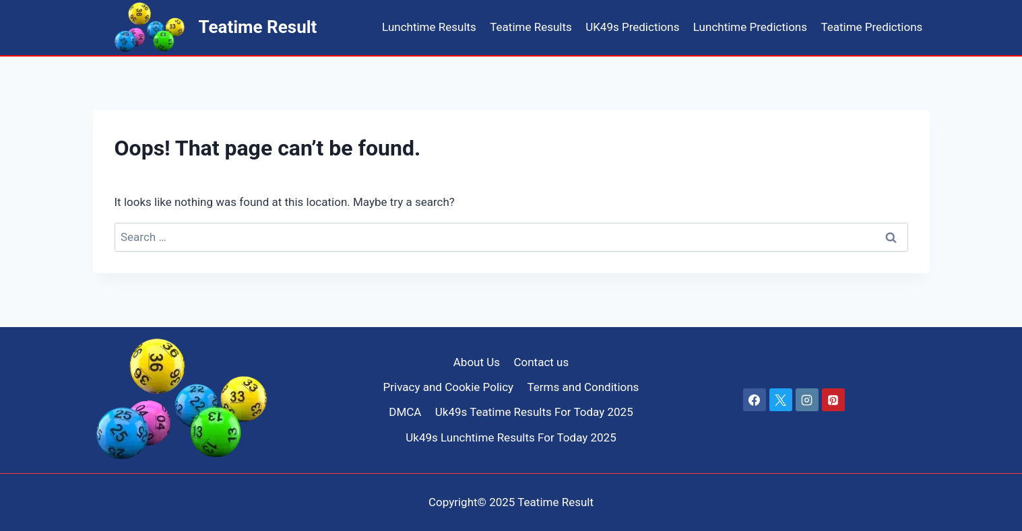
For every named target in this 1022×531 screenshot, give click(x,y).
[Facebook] (754, 399)
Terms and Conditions (583, 387)
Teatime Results (531, 27)
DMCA (405, 412)
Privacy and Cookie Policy (448, 387)
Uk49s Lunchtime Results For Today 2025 (511, 437)
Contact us (541, 362)
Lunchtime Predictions (750, 27)
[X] (780, 399)
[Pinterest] (833, 399)
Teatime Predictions (871, 27)
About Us (476, 362)
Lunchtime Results (429, 27)
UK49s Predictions (632, 27)
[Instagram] (807, 399)
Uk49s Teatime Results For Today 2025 (534, 412)
